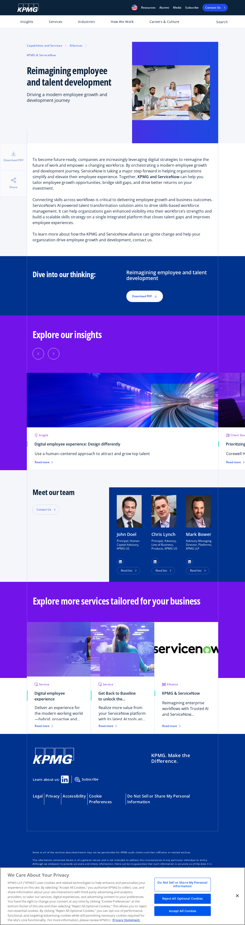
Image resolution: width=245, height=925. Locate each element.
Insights (26, 21)
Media (177, 8)
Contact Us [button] (44, 509)
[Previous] (38, 353)
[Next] (53, 353)
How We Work (122, 21)
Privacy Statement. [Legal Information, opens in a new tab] (126, 920)
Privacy (53, 796)
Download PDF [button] (144, 296)
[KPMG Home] (28, 8)
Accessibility (74, 796)
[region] (122, 896)
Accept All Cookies (182, 911)
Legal (38, 796)
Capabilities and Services (44, 46)
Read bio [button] (126, 570)
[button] (134, 8)
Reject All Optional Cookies (182, 898)
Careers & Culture (164, 21)
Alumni (164, 8)
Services (55, 21)
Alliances (76, 46)
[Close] (237, 895)
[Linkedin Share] (65, 779)
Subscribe (192, 8)
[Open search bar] (219, 23)
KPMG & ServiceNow (41, 55)
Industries (86, 21)
